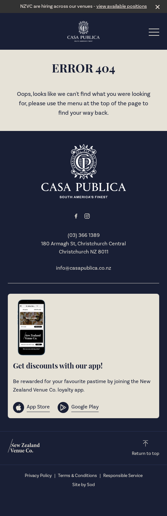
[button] (154, 34)
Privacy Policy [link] (38, 476)
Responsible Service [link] (123, 476)
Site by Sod (83, 485)
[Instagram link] (87, 216)
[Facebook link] (76, 216)
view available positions (121, 6)
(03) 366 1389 (84, 235)
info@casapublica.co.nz (83, 268)
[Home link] (83, 31)
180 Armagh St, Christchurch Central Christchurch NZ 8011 (83, 247)
